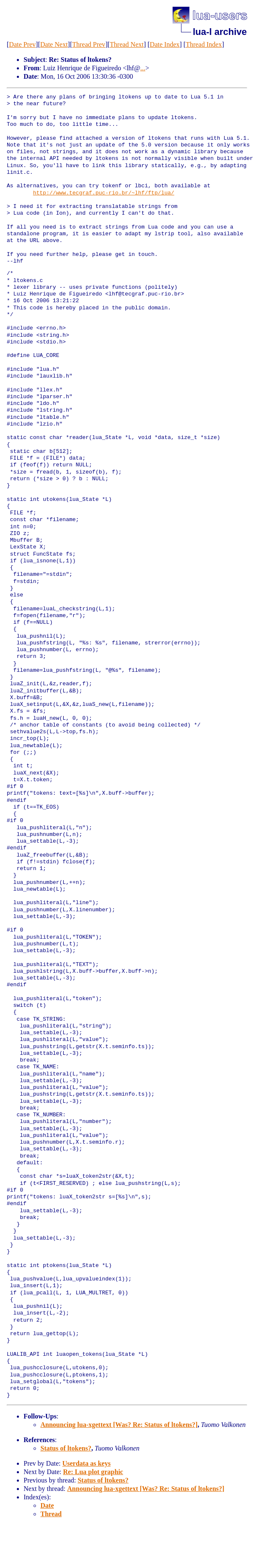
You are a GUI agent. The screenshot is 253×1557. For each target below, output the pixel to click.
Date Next (54, 44)
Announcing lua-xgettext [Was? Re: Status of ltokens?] (118, 1424)
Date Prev (22, 44)
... (142, 68)
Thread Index (204, 44)
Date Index (165, 44)
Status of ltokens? (65, 1448)
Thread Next (127, 44)
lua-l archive (220, 32)
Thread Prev (88, 44)
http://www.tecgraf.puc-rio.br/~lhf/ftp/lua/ (103, 193)
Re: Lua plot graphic (93, 1471)
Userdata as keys (86, 1463)
